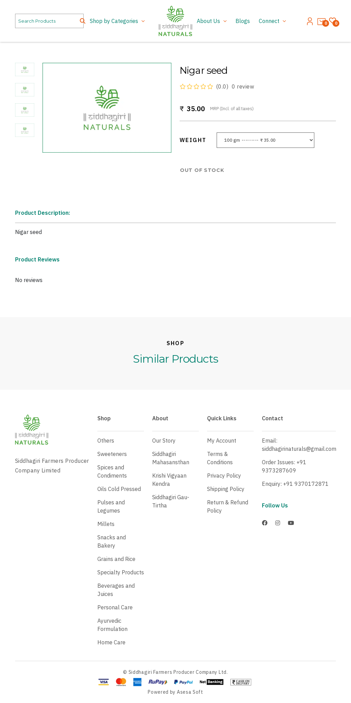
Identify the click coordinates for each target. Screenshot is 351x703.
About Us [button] (209, 20)
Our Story (164, 440)
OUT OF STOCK (202, 170)
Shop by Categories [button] (115, 20)
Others (105, 440)
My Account (221, 440)
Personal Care (115, 607)
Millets (105, 523)
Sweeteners (112, 453)
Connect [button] (270, 20)
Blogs (242, 20)
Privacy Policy (224, 475)
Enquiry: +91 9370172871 (295, 483)
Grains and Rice (116, 558)
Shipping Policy (225, 488)
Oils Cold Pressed (119, 488)
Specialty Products (120, 572)
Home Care (111, 642)
